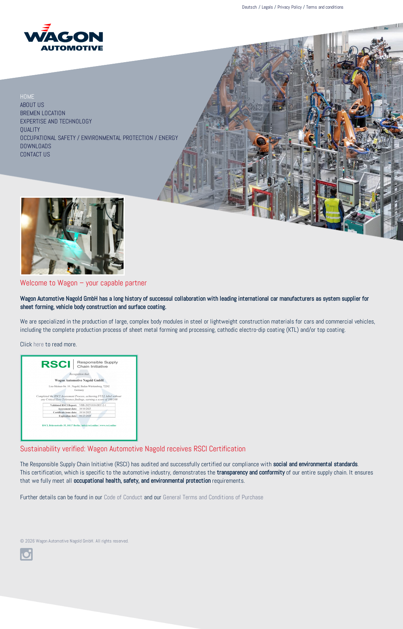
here (38, 344)
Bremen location (42, 113)
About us (32, 105)
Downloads (35, 146)
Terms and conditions (325, 7)
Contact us (35, 154)
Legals (267, 7)
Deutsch (249, 7)
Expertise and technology (56, 121)
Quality (30, 129)
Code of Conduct (123, 497)
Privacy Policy (289, 7)
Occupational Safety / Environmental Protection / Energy (99, 138)
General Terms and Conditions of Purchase (213, 497)
